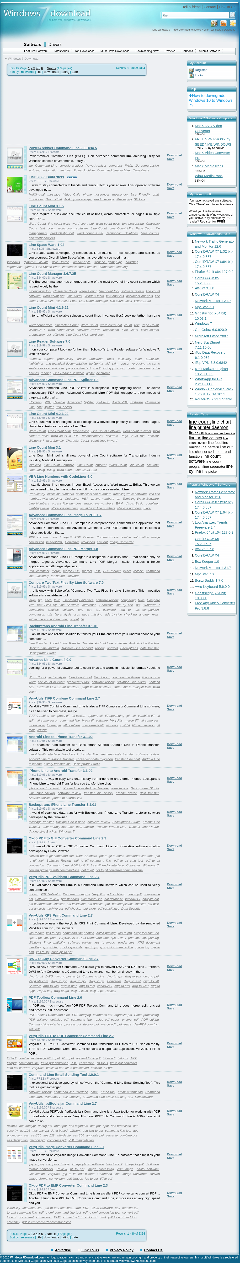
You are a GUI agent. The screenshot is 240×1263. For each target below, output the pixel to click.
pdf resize (124, 1024)
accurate (112, 436)
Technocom (111, 330)
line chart (221, 422)
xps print (50, 937)
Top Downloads (84, 51)
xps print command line (116, 947)
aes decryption (17, 1140)
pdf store (90, 908)
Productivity (37, 494)
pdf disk (153, 904)
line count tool (109, 291)
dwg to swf (132, 981)
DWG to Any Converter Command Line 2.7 (64, 959)
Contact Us (153, 1250)
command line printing (78, 933)
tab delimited (106, 609)
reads (131, 368)
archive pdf (55, 908)
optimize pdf (59, 1019)
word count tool (66, 300)
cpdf (106, 1126)
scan (138, 359)
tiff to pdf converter (123, 1063)
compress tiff (60, 715)
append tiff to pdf (88, 1058)
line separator (214, 466)
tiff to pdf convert (77, 1068)
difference (89, 605)
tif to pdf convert (18, 1068)
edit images (75, 1178)
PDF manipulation (81, 1140)
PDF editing (150, 1019)
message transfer (41, 822)
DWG (49, 976)
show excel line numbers (93, 494)
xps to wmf (118, 937)
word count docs (108, 223)
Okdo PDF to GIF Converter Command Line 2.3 (67, 838)
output (74, 619)
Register (201, 70)
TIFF (133, 1058)
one (80, 609)
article (81, 359)
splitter (49, 407)
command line (47, 537)
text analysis (115, 296)
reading (46, 373)
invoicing (35, 465)
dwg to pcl (78, 981)
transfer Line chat (127, 759)
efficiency (124, 359)
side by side (113, 614)
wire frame (60, 262)
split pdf (34, 1029)
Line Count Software (106, 431)
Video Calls (71, 194)
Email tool (108, 1092)
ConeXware (141, 170)
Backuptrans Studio (42, 653)
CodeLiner (72, 498)
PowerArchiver (95, 165)
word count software (73, 228)
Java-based (59, 1130)
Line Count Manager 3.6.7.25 (52, 274)
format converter (41, 1169)
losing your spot (114, 368)
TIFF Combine (39, 715)
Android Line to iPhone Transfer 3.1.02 (61, 737)
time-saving (81, 431)
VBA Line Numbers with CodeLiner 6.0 (60, 476)
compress (116, 165)
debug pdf (45, 1126)
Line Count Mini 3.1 (45, 447)
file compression (147, 165)
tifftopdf (123, 1058)
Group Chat (54, 199)
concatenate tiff (93, 725)
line (210, 452)
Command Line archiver (114, 170)
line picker (210, 471)
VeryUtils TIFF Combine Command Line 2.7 (64, 698)
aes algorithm (78, 1126)
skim (115, 363)
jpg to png (36, 1164)
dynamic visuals (36, 262)
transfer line (89, 754)
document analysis (42, 238)
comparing (128, 600)
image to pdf (134, 1164)
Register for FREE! (213, 221)
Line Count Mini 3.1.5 (46, 206)
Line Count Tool (86, 470)
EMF (57, 1217)
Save (170, 159)
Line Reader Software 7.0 (49, 341)
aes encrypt (40, 1130)
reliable (126, 537)
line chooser (198, 452)
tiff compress (149, 720)
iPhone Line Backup (43, 831)
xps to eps (53, 933)
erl (118, 498)
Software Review (59, 860)
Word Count (37, 223)
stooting (122, 267)
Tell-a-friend (191, 7)
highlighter (36, 363)
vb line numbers (102, 498)
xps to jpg (142, 947)
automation (50, 170)
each (48, 600)
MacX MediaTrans (209, 166)
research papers (41, 359)
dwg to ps (96, 990)
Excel (147, 508)
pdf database (113, 899)
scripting (35, 170)
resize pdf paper (107, 1019)
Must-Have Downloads (115, 51)
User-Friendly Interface (107, 865)
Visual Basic (135, 503)
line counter (212, 438)
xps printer (50, 947)
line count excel (121, 300)
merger (87, 571)
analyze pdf (151, 899)
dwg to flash (79, 990)
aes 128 (49, 1135)
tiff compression (143, 725)
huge (85, 614)
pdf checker (73, 908)
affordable (64, 1135)
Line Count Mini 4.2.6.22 (49, 307)
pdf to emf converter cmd (63, 1208)
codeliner (152, 503)
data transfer (149, 648)
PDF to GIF (79, 865)
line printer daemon (208, 427)
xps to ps (91, 947)
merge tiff (131, 720)
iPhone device (126, 793)
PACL (129, 165)
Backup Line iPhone (70, 822)
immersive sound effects (79, 267)
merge (56, 571)
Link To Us (227, 7)
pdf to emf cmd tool (122, 1217)
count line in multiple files (132, 687)
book (110, 359)
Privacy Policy (121, 1250)
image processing (101, 1169)
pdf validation (76, 904)
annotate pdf (95, 1135)
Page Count (144, 228)
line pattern (210, 447)
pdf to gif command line (92, 860)
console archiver (71, 165)
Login (199, 75)
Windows (13, 262)
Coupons (187, 51)
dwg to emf (122, 986)
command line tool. (139, 856)
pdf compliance (108, 908)
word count (97, 334)
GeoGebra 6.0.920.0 (211, 330)
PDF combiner (39, 571)
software (73, 576)
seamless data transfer (117, 754)
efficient (58, 334)
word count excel (90, 233)
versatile (112, 1135)
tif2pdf (108, 1068)
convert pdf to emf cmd (80, 1217)
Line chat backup (42, 793)
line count (137, 465)
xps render (36, 933)
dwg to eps (115, 976)
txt (82, 619)
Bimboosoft (107, 267)
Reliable (59, 402)
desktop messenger (78, 199)
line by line (124, 605)
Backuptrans (129, 648)
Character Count (65, 291)
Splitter (89, 402)
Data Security (130, 908)
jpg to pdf (91, 1178)
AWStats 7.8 (204, 288)
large (32, 600)
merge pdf (108, 1024)
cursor (125, 363)
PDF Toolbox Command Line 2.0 (55, 997)
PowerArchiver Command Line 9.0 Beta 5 (63, 148)
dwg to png (44, 990)
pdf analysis (37, 908)
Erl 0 (119, 503)
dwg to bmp (69, 986)
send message (104, 199)
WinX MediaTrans (209, 176)
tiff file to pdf (54, 1068)
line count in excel (51, 682)
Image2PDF (54, 542)
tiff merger (54, 725)
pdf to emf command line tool (60, 1212)
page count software (96, 687)
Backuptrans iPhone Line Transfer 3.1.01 (62, 805)
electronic (103, 373)
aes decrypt (27, 1126)
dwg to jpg (59, 981)
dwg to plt (36, 976)
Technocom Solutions (122, 233)
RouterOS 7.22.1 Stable (213, 399)
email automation (130, 1092)
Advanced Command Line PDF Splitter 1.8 (63, 380)
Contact (210, 7)
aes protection (121, 1126)
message (54, 194)
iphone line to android (44, 788)
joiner (127, 571)
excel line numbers (60, 494)
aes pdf (95, 1126)
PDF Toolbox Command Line (49, 1015)
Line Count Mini (121, 228)
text (42, 228)
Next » (51, 68)
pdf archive (95, 904)
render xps (126, 942)
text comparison (146, 609)
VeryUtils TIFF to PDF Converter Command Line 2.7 (71, 1036)
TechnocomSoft (92, 436)
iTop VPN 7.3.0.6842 (211, 363)
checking (130, 614)
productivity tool (62, 233)
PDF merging (81, 1015)
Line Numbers (39, 503)
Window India (94, 296)
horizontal (96, 363)
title (39, 72)
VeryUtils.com (38, 981)
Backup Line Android (44, 648)
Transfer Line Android (77, 648)
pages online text (78, 368)
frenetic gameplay (108, 262)
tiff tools (102, 1063)
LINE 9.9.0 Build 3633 (46, 177)
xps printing (150, 937)
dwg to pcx (133, 976)
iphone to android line (67, 798)
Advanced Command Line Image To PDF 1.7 (65, 515)
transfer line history (98, 793)
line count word (59, 223)
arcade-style (82, 262)
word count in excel (137, 431)
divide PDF (120, 402)
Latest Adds (61, 51)
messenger (120, 194)
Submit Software (209, 51)
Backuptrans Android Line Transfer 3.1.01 (63, 626)
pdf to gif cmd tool (128, 860)
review (99, 648)
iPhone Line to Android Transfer (86, 788)
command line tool (118, 1130)
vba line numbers (129, 508)
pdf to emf (26, 1217)
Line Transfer (38, 643)
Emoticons (36, 199)
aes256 (36, 1135)
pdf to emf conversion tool (101, 1212)
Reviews (170, 51)
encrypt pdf (130, 1019)
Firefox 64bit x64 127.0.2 (214, 272)
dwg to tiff (151, 981)
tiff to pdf (109, 1058)
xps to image (105, 942)
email (94, 1092)
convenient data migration (94, 759)
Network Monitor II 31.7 (213, 301)
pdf (108, 904)
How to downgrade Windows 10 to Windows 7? (211, 100)
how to (125, 609)
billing (51, 470)
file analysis (63, 614)
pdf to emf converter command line (46, 1222)
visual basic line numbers (97, 508)
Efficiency (35, 402)
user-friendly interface (78, 600)
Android (112, 648)
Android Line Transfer (64, 643)
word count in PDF (65, 436)
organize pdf (123, 1015)
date (75, 72)
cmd (103, 1217)
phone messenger (96, 194)
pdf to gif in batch (111, 856)
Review (111, 990)
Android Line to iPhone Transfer (51, 759)
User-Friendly (140, 194)
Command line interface (45, 1024)
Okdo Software (86, 856)
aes (26, 1135)
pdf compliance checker (129, 904)
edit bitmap (86, 1174)
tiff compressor (47, 720)
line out (226, 447)
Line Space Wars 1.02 (46, 245)
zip (31, 165)
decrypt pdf (91, 1024)
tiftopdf (11, 1063)
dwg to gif (96, 981)
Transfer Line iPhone (144, 826)
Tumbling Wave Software (141, 498)
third (57, 600)
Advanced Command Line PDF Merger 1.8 (63, 549)
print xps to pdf (61, 952)
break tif (88, 720)
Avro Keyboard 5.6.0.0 (212, 587)
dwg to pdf (151, 976)
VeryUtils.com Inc (146, 933)
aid (107, 363)
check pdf (135, 894)
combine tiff (146, 715)
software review (132, 291)
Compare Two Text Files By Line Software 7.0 (66, 582)
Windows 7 (37, 330)
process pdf (72, 1024)
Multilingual (37, 194)
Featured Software (36, 51)
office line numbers (64, 508)
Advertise (63, 1250)
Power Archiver (84, 170)
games (29, 267)
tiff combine (72, 725)
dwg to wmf (140, 986)
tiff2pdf (11, 1058)
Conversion (37, 1174)
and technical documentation (66, 363)
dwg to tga (61, 990)
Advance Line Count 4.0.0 (50, 660)
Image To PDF (70, 537)
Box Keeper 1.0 (207, 561)
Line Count (99, 228)
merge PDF (71, 571)
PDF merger (112, 571)
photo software (148, 1169)
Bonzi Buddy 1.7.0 (209, 580)
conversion (86, 1063)
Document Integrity (76, 894)
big (40, 600)
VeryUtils (116, 720)
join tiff (131, 715)
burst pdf (60, 1126)
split (40, 407)
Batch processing (146, 1015)
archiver (65, 170)
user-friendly (55, 440)
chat (156, 194)
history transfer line (57, 764)
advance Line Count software (58, 687)
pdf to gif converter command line (119, 870)
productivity (65, 359)
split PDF (103, 402)
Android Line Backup (144, 643)
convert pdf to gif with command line (54, 870)
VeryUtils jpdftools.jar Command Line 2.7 (63, 1103)
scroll (96, 368)
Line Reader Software (68, 373)
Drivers (55, 44)
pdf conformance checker (47, 904)
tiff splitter (78, 715)
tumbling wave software (130, 494)
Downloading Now (147, 51)
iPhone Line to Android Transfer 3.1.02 (60, 771)
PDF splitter (64, 407)
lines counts (150, 233)
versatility (13, 1208)
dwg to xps (51, 986)
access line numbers (67, 503)
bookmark (97, 359)
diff (138, 605)
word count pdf (83, 223)
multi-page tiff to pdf (45, 1058)
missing (96, 614)
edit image (125, 1169)
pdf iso (33, 894)
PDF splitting (38, 1019)
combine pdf (128, 1135)
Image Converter (121, 542)
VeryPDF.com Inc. (146, 1024)
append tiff (95, 715)
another (144, 614)
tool (117, 1208)
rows (155, 614)
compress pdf (102, 1015)
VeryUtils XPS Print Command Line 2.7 (61, 915)
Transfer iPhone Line (111, 826)
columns (69, 609)
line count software (126, 677)
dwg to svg (87, 986)
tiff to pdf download (54, 1063)
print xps (134, 937)
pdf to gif (87, 870)
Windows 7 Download (23, 58)
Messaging (124, 199)
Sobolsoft (152, 359)
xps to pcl (35, 937)
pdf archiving (116, 894)
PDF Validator (50, 894)
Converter (72, 542)
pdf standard (70, 899)
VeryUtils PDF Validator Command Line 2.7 (64, 877)
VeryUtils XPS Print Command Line (84, 937)
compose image (57, 1164)
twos (141, 600)
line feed (215, 442)
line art (195, 437)
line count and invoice (220, 433)
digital (90, 373)
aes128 (25, 1130)
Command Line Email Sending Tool (108, 1096)
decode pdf (37, 1140)
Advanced (74, 402)
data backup (85, 826)
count (52, 228)
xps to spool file (71, 947)
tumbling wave (39, 508)
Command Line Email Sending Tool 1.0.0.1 (64, 1075)
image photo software (88, 1164)
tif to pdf (68, 1058)
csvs (77, 614)
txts (49, 614)
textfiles (53, 609)
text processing (133, 223)
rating (65, 72)
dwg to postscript (67, 976)
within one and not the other (48, 619)
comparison (37, 614)
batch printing (106, 933)
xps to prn (125, 933)
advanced (88, 542)
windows (112, 725)
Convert (88, 537)
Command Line (46, 165)
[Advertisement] (45, 110)
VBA (85, 498)
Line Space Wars (48, 267)
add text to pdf (93, 1130)
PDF (48, 402)
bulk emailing (72, 1096)
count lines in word (104, 440)
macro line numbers (98, 503)
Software (32, 44)
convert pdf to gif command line (51, 856)
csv (89, 609)
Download (174, 155)
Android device (39, 798)
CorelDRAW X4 (207, 294)
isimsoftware (144, 1096)
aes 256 (78, 1135)
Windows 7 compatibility (47, 942)
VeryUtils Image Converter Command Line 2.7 (66, 1147)
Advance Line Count (131, 682)
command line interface (71, 1092)
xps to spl (42, 952)
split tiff (125, 725)
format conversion (52, 1178)
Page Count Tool (133, 436)
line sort (197, 432)
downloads (51, 72)
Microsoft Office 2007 (211, 336)
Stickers (139, 199)
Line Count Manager (93, 300)
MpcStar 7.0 (204, 307)
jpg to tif (69, 1174)
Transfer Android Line (97, 643)
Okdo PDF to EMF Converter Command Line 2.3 (68, 1185)
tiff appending (114, 715)
